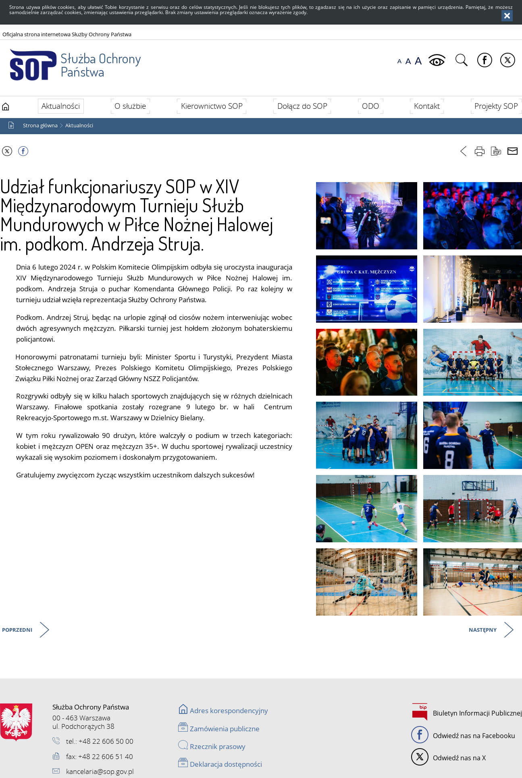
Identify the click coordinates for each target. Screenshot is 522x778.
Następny (483, 630)
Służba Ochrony (71, 60)
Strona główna (40, 125)
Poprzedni (17, 630)
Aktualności (79, 125)
